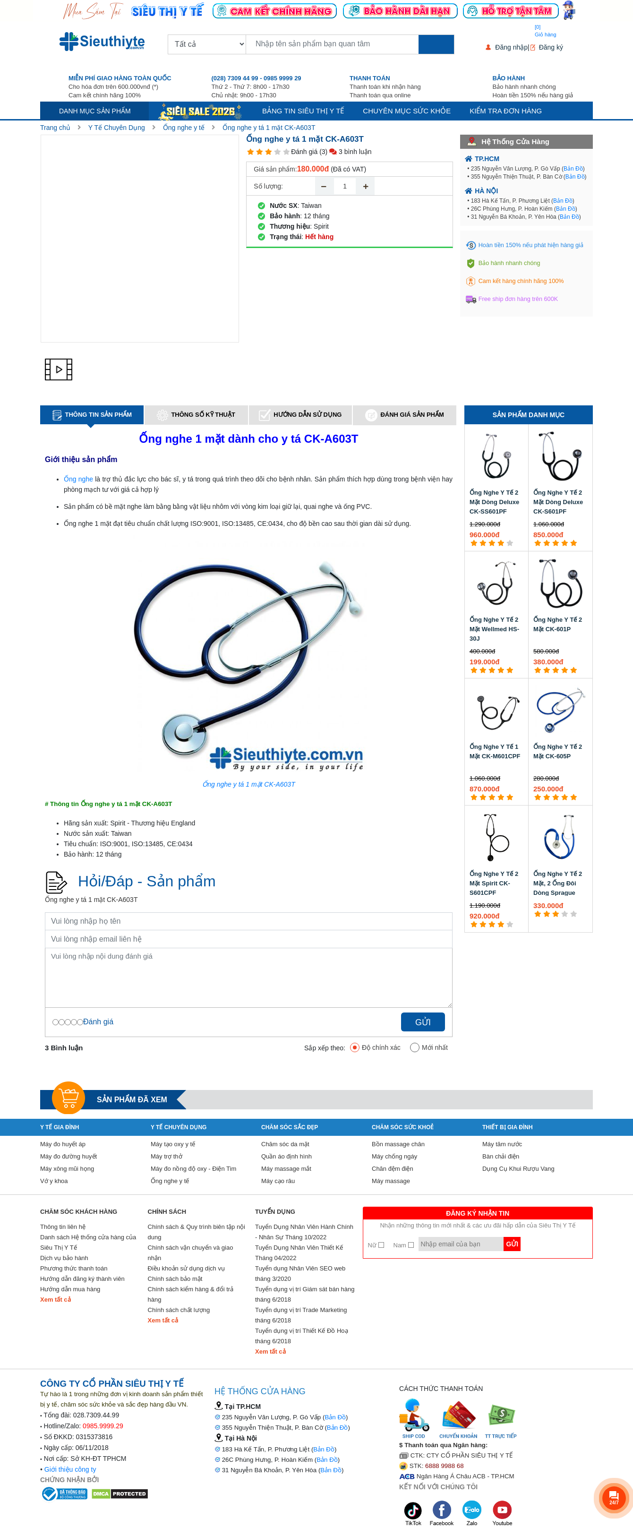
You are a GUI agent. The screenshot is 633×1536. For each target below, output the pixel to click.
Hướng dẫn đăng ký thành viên (82, 1278)
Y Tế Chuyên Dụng (116, 127)
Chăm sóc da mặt (285, 1144)
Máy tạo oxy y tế (173, 1144)
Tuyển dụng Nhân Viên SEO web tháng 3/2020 (300, 1273)
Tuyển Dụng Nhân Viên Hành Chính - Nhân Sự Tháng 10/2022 (304, 1232)
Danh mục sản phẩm (95, 111)
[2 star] (259, 152)
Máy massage (391, 1180)
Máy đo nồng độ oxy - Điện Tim (193, 1168)
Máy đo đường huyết (68, 1156)
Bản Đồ (573, 168)
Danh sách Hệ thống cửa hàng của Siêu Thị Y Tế (88, 1242)
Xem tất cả (55, 1299)
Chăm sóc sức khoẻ (403, 1127)
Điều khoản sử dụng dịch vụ (186, 1268)
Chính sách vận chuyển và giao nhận (190, 1252)
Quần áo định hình (286, 1156)
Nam (403, 1245)
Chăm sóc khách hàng (78, 1211)
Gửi (423, 1022)
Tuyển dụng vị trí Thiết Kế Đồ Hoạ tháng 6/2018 (301, 1336)
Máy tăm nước (502, 1144)
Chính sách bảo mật (175, 1278)
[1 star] (250, 152)
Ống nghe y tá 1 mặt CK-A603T (268, 127)
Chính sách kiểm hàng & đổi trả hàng (191, 1294)
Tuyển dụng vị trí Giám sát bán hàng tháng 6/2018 (304, 1294)
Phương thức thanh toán (73, 1268)
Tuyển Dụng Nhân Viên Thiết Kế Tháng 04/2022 (299, 1252)
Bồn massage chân (398, 1144)
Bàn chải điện (500, 1156)
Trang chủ (55, 127)
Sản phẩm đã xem (132, 1100)
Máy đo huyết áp (63, 1144)
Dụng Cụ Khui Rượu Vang (518, 1168)
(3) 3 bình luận (345, 151)
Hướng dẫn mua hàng (70, 1289)
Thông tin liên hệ (63, 1226)
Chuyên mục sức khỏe (407, 111)
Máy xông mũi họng (67, 1168)
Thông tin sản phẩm (92, 415)
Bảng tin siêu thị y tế (303, 111)
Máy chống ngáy (394, 1156)
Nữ (376, 1245)
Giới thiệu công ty (70, 1469)
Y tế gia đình (59, 1127)
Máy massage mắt (286, 1168)
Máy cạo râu (278, 1180)
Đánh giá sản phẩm (404, 415)
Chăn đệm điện (392, 1168)
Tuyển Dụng (275, 1211)
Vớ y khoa (54, 1180)
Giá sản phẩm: (275, 169)
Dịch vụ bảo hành (64, 1257)
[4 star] (277, 152)
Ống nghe (78, 479)
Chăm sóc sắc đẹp (289, 1127)
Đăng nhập (511, 47)
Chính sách (167, 1211)
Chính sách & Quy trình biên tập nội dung (197, 1232)
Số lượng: (268, 186)
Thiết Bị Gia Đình (507, 1127)
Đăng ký (551, 47)
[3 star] (268, 152)
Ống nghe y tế (184, 127)
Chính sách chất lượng (179, 1309)
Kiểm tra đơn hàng (506, 111)
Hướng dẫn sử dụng (300, 415)
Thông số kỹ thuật (196, 415)
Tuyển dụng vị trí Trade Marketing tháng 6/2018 (301, 1315)
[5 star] (286, 152)
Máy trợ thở (166, 1156)
